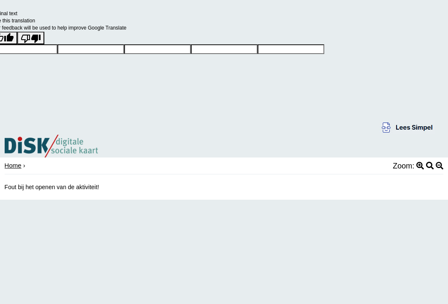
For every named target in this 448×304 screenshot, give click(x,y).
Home (13, 165)
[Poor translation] (30, 38)
